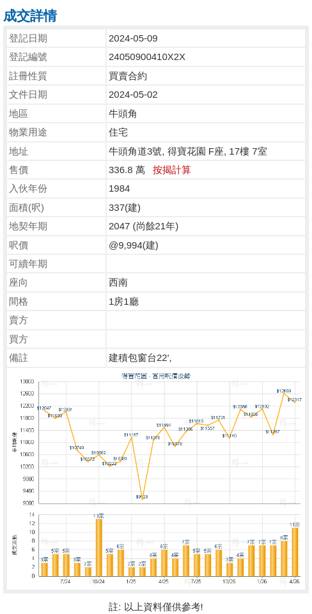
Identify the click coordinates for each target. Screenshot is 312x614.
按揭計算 (172, 169)
